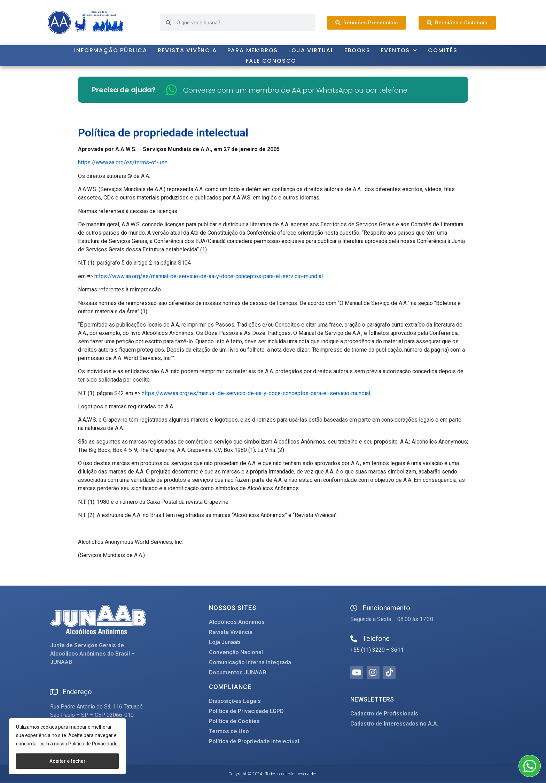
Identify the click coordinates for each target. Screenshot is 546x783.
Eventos (399, 50)
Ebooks (357, 50)
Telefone (376, 638)
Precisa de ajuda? (124, 90)
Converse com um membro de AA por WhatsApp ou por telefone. (295, 90)
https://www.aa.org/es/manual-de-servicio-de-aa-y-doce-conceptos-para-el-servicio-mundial (208, 276)
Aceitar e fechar (67, 761)
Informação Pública (110, 50)
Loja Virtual (311, 50)
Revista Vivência (187, 50)
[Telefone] (353, 638)
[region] (67, 746)
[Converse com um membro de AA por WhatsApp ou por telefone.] (171, 90)
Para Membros (252, 50)
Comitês (443, 50)
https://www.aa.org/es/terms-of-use (122, 162)
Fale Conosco (271, 61)
